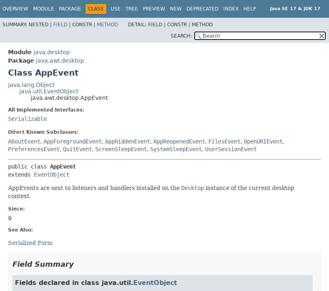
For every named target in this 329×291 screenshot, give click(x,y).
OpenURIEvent (263, 141)
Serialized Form (30, 243)
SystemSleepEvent (176, 149)
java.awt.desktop (60, 60)
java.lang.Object (31, 85)
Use (116, 9)
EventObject (51, 174)
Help (249, 9)
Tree (132, 9)
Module (43, 9)
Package (70, 9)
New (176, 9)
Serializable (27, 119)
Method (107, 24)
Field (60, 24)
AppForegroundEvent (73, 141)
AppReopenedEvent (179, 141)
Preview (154, 9)
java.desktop (52, 52)
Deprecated (202, 9)
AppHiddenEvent (127, 141)
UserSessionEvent (231, 149)
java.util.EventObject (48, 91)
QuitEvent (77, 149)
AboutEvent (24, 141)
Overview (15, 9)
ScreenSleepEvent (121, 149)
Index (231, 9)
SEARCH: (181, 36)
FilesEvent (224, 141)
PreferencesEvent (34, 149)
